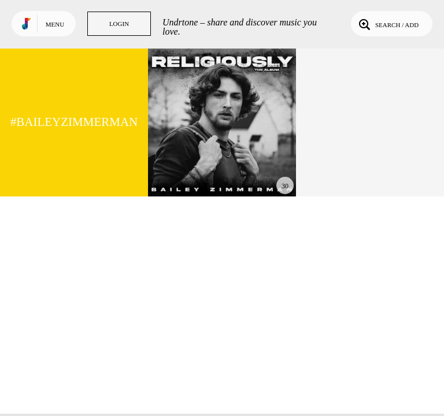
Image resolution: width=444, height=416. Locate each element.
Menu (55, 24)
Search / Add (388, 24)
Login (119, 23)
